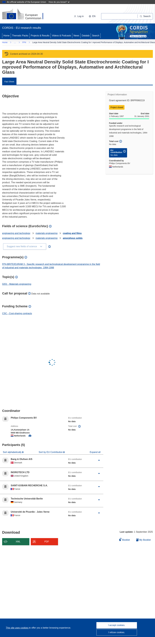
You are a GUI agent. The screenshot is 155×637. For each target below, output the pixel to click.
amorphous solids (73, 238)
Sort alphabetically (12, 452)
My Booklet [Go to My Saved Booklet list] (143, 540)
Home (6, 35)
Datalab (86, 35)
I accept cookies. (116, 625)
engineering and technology (16, 233)
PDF (46, 541)
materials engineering (47, 233)
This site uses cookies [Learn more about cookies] (17, 628)
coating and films (72, 233)
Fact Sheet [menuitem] (9, 81)
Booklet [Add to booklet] (124, 539)
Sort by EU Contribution (51, 452)
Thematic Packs (20, 35)
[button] (92, 16)
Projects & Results (40, 35)
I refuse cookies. (116, 632)
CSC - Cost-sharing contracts (17, 313)
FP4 (24, 42)
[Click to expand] (99, 460)
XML (18, 541)
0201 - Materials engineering (16, 284)
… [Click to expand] (15, 42)
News (76, 35)
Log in (79, 16)
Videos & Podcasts (61, 35)
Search (95, 35)
